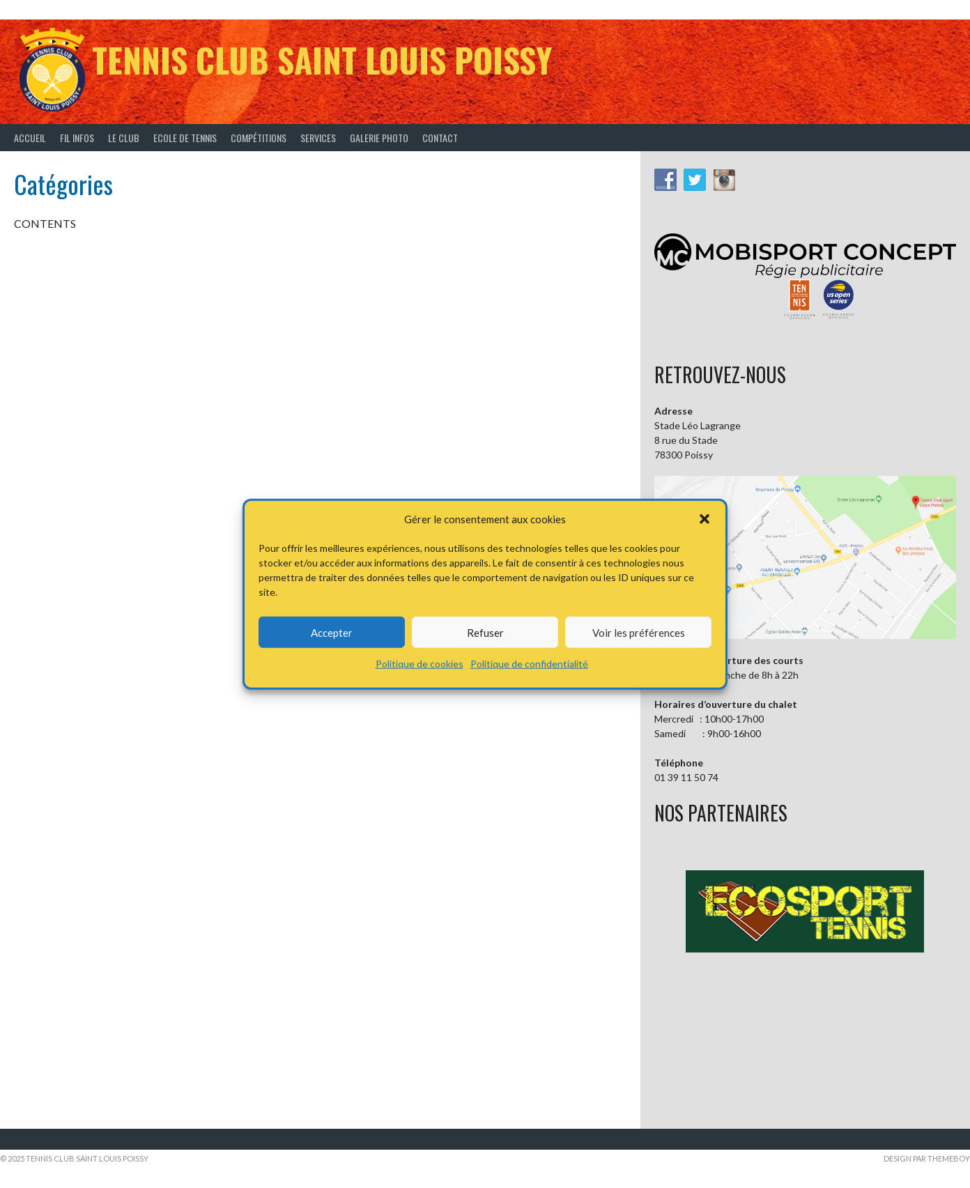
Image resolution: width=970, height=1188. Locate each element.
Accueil (30, 137)
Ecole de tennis (185, 137)
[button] (704, 519)
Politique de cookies (419, 664)
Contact (440, 137)
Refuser (485, 632)
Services (318, 137)
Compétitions (258, 137)
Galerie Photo (379, 137)
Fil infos (77, 137)
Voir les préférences (638, 632)
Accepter (332, 632)
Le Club (123, 137)
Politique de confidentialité (529, 664)
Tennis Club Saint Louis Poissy (322, 59)
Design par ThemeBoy (927, 1158)
